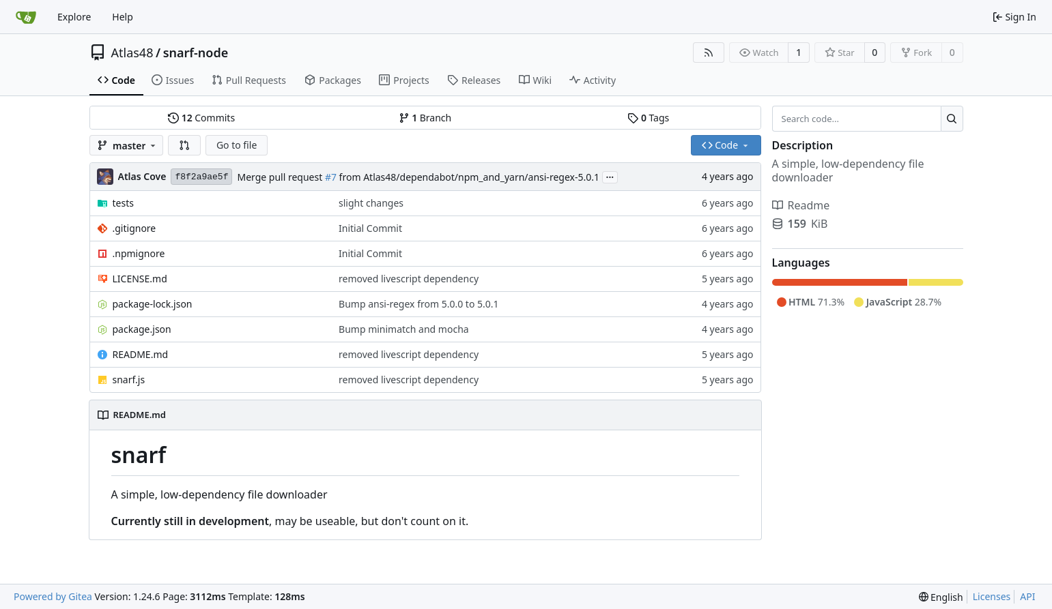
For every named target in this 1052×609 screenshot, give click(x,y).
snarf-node (196, 52)
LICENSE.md (140, 278)
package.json (142, 329)
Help (122, 16)
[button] (184, 145)
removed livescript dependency (409, 278)
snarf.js (129, 379)
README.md (141, 354)
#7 (331, 176)
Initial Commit (370, 228)
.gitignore (134, 228)
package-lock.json (153, 303)
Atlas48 (132, 52)
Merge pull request (280, 176)
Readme (801, 205)
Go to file (236, 144)
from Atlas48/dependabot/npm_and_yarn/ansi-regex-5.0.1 (468, 176)
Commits (201, 117)
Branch (425, 117)
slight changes (371, 202)
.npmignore (139, 253)
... (610, 176)
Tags (648, 117)
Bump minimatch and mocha (404, 329)
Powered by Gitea (53, 596)
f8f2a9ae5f (201, 177)
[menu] (941, 597)
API (1027, 596)
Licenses (992, 596)
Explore (74, 16)
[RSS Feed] (708, 52)
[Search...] (952, 119)
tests (123, 202)
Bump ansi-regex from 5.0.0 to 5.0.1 (418, 303)
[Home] (26, 17)
